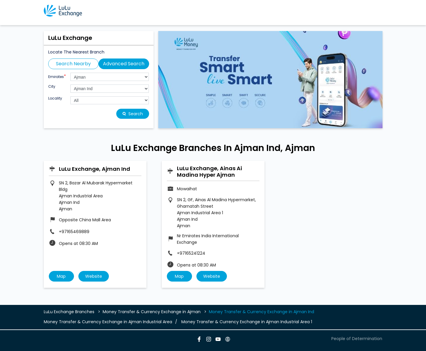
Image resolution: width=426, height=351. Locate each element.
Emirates (57, 76)
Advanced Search (123, 63)
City (51, 86)
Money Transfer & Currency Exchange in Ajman (152, 312)
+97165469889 (74, 232)
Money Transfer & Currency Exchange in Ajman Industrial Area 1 (246, 321)
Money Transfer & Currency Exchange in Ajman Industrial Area (108, 321)
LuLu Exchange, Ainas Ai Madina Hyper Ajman (209, 171)
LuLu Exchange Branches (70, 312)
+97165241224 (191, 253)
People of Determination (356, 339)
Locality (55, 98)
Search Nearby (73, 63)
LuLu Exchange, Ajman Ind (94, 169)
